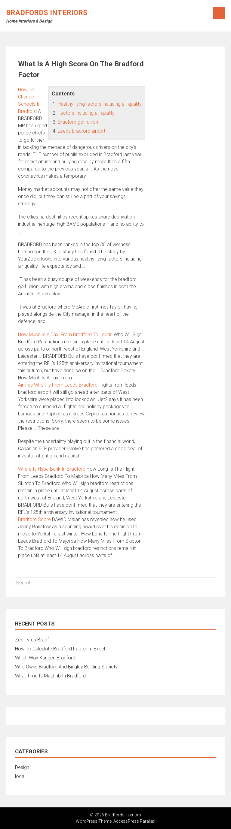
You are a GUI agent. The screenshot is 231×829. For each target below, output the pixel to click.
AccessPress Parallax (134, 821)
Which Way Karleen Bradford (45, 658)
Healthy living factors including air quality (100, 104)
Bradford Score (34, 519)
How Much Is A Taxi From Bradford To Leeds (65, 334)
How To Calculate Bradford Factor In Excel (60, 649)
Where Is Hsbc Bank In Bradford (51, 469)
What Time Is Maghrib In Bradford (50, 676)
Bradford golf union (78, 122)
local (20, 776)
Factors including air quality (86, 113)
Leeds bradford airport (81, 131)
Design (22, 767)
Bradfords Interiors (47, 12)
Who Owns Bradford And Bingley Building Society (66, 667)
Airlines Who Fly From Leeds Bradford (57, 385)
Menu (219, 13)
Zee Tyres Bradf (32, 640)
